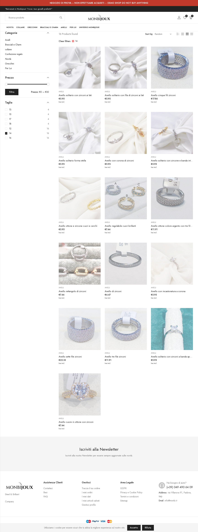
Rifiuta (148, 527)
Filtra (11, 92)
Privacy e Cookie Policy (131, 492)
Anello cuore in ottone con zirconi (76, 422)
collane (8, 49)
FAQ (45, 496)
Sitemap (124, 500)
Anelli (61, 91)
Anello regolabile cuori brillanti (120, 226)
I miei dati (86, 496)
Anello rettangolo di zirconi (72, 291)
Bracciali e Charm (13, 44)
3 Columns (187, 34)
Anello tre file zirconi (115, 356)
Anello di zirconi (113, 291)
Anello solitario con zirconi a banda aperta (172, 356)
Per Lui (8, 68)
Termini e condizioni (129, 496)
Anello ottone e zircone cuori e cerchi (78, 226)
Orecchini (9, 63)
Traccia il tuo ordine (91, 488)
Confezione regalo (14, 54)
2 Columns (182, 34)
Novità (8, 59)
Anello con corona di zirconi (119, 160)
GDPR (123, 488)
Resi (45, 492)
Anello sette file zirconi (70, 356)
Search (61, 18)
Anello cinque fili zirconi (163, 95)
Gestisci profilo (89, 504)
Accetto (134, 527)
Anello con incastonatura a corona (168, 291)
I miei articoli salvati (90, 500)
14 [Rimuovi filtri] (76, 41)
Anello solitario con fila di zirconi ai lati (124, 95)
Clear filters (64, 41)
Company (9, 501)
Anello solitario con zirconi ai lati (75, 95)
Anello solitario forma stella (72, 160)
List (178, 34)
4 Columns (191, 34)
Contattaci (48, 488)
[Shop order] (162, 34)
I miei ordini (87, 492)
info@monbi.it (171, 500)
